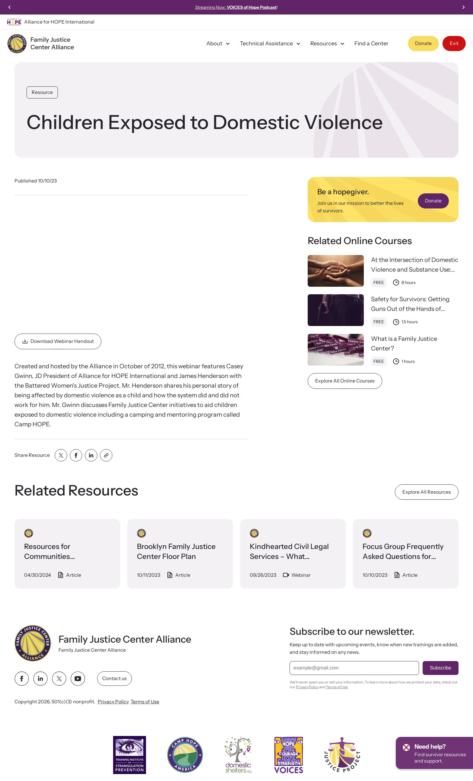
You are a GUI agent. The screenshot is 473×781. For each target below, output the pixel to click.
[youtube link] (78, 678)
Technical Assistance (271, 43)
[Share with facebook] (76, 455)
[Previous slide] (9, 7)
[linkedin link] (40, 678)
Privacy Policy (113, 702)
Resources (328, 43)
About (218, 43)
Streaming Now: (236, 7)
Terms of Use (145, 702)
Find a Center (371, 43)
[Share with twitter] (61, 455)
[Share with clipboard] (106, 455)
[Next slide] (463, 7)
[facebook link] (21, 678)
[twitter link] (59, 678)
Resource (42, 92)
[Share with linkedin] (91, 455)
